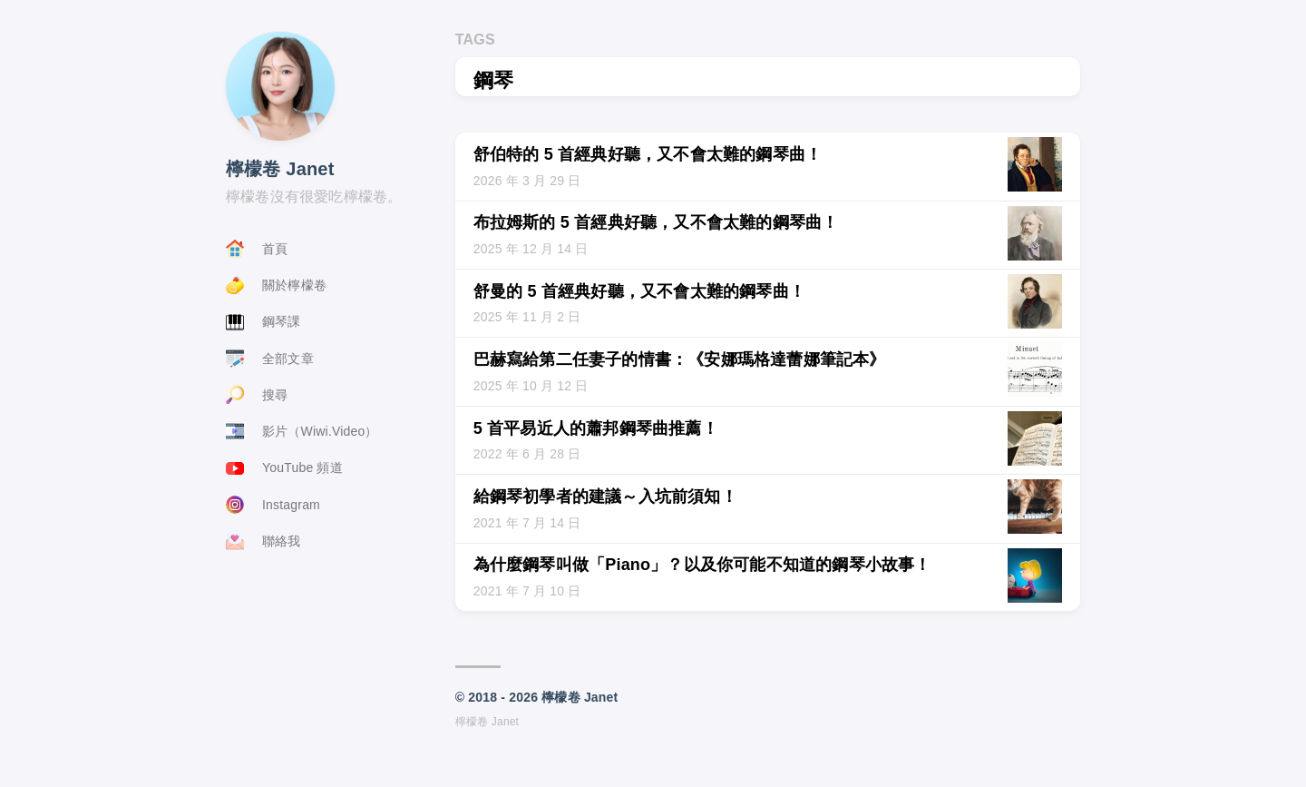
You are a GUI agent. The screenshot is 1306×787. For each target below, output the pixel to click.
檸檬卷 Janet (280, 169)
